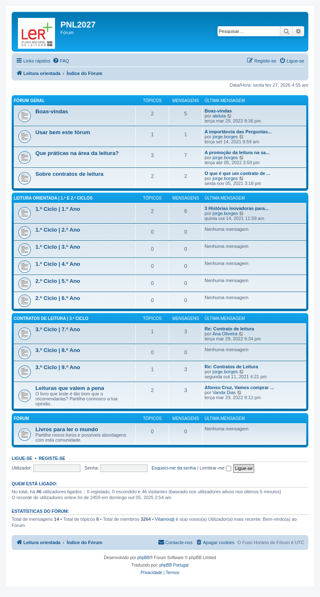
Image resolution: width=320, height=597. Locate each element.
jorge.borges (225, 136)
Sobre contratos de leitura (69, 174)
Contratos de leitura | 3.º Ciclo (51, 318)
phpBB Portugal (173, 565)
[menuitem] (60, 61)
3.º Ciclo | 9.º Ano (57, 367)
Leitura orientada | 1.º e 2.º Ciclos (53, 198)
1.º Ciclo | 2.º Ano (57, 230)
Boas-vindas (51, 111)
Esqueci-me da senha (174, 467)
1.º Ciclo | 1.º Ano (57, 209)
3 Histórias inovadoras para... (236, 208)
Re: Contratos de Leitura (231, 366)
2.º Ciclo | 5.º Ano (57, 281)
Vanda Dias (224, 392)
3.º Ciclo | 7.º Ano (57, 329)
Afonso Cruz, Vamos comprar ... (239, 387)
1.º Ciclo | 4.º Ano (57, 264)
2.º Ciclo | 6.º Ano (57, 298)
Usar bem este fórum (62, 132)
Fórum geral (29, 100)
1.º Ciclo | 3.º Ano (57, 247)
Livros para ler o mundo (66, 429)
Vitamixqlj (165, 519)
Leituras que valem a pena (69, 388)
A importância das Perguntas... (238, 131)
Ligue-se (22, 458)
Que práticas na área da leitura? (77, 153)
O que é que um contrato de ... (237, 173)
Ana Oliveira (225, 333)
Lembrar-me (215, 467)
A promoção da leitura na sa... (237, 152)
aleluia (219, 115)
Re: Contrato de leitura (229, 328)
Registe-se (52, 458)
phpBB (143, 557)
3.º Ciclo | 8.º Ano (57, 350)
